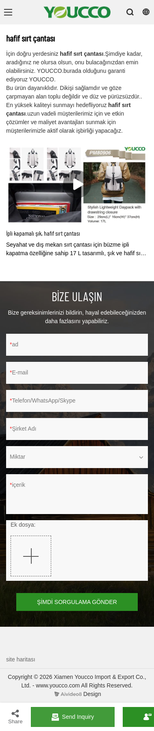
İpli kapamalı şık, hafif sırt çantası (43, 233)
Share (15, 716)
